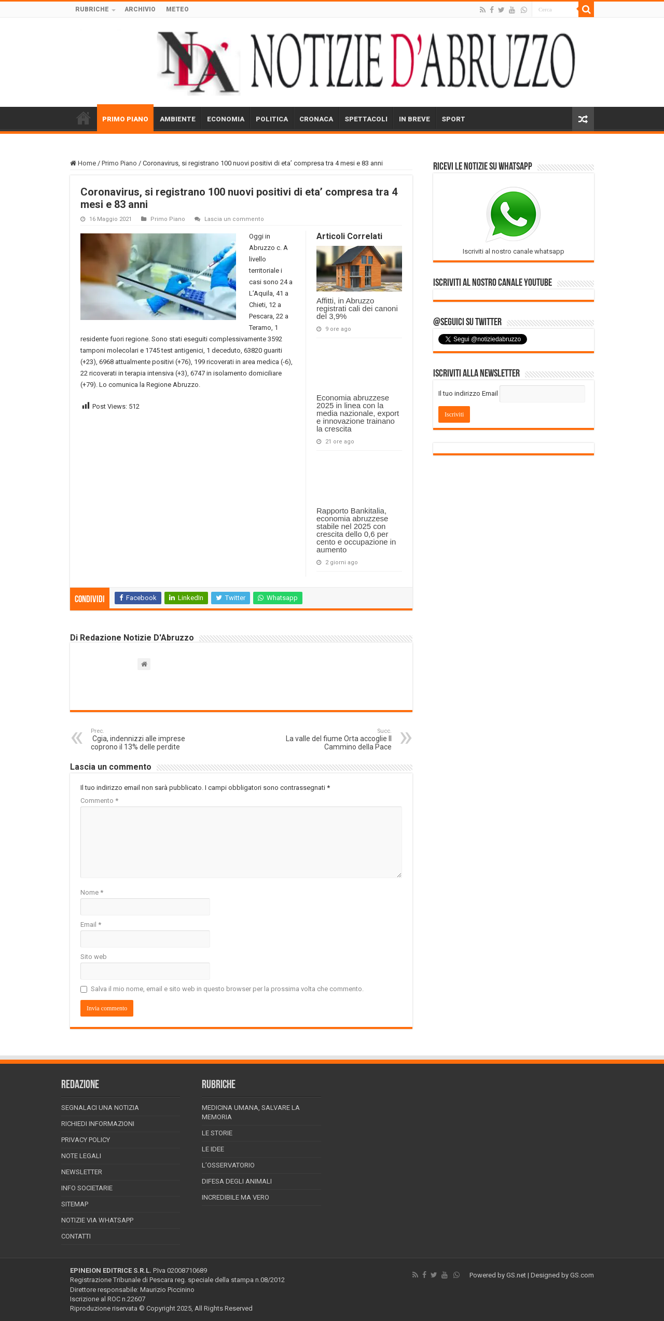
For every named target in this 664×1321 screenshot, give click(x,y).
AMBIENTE (178, 119)
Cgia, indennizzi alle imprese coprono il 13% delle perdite (144, 739)
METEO (177, 9)
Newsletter (81, 1172)
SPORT (453, 119)
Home (83, 163)
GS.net (516, 1275)
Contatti (76, 1236)
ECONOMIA (225, 119)
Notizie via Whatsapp (97, 1220)
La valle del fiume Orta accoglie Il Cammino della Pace (338, 739)
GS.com (582, 1275)
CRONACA (316, 119)
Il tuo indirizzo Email (468, 393)
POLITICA (272, 119)
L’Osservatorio (228, 1165)
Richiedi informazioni (97, 1124)
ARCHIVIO (140, 9)
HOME (83, 118)
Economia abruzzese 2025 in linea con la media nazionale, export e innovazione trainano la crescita (357, 413)
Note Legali (81, 1156)
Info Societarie (87, 1188)
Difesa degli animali (237, 1181)
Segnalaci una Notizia (100, 1107)
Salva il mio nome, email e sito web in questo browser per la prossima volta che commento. (227, 989)
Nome (91, 892)
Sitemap (74, 1204)
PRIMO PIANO (125, 119)
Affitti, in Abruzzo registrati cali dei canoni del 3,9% (357, 308)
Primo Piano (119, 163)
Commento (99, 800)
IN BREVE (414, 119)
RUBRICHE (92, 9)
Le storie (217, 1133)
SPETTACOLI (366, 119)
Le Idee (213, 1149)
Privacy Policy (85, 1140)
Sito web (93, 957)
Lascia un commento (234, 219)
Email (90, 924)
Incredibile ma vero (235, 1197)
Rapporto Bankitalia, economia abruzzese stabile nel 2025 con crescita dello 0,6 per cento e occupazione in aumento (356, 530)
